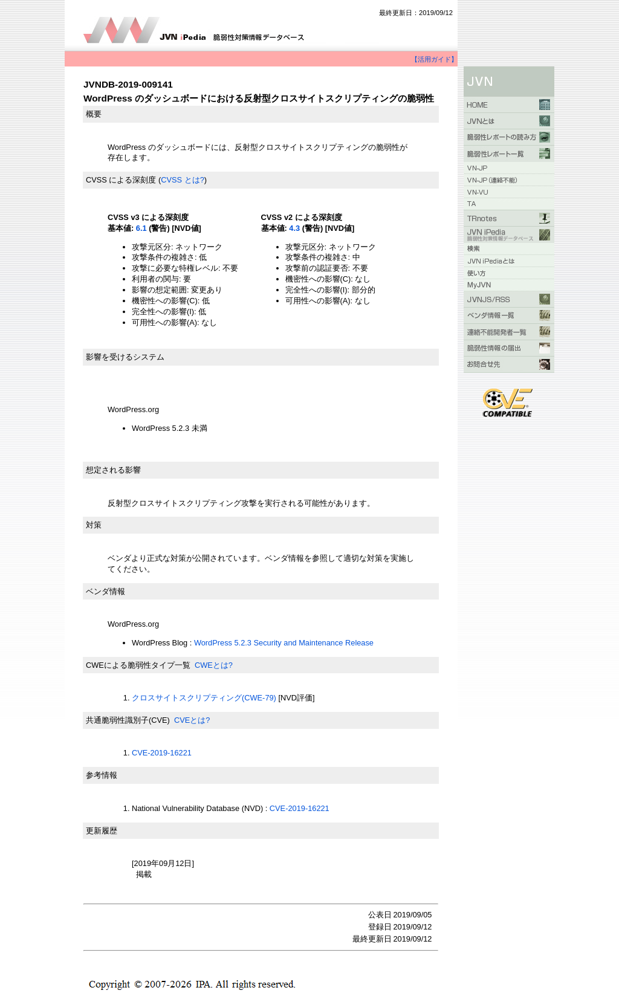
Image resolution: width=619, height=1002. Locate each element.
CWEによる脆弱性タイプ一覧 (138, 665)
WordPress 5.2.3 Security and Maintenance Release (284, 642)
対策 (94, 524)
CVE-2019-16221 (162, 752)
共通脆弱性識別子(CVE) (128, 720)
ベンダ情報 (105, 591)
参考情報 (101, 775)
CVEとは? (192, 720)
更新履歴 (101, 830)
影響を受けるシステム (125, 356)
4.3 (294, 228)
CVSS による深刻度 (121, 179)
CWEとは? (214, 665)
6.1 (141, 228)
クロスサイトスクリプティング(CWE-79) (204, 697)
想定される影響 (113, 469)
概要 (94, 113)
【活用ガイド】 (434, 59)
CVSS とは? (182, 179)
